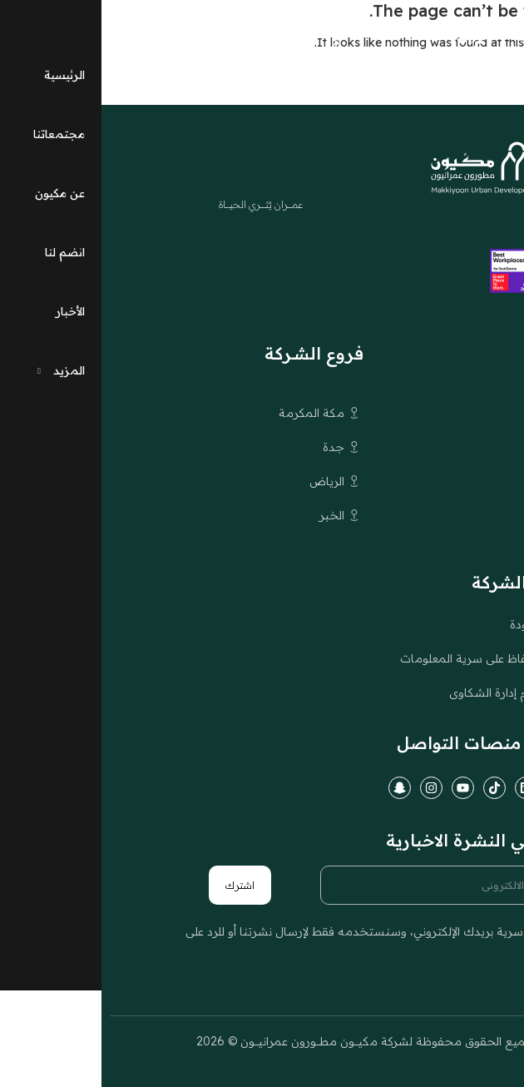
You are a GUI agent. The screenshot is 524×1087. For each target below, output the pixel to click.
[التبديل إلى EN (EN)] (151, 46)
